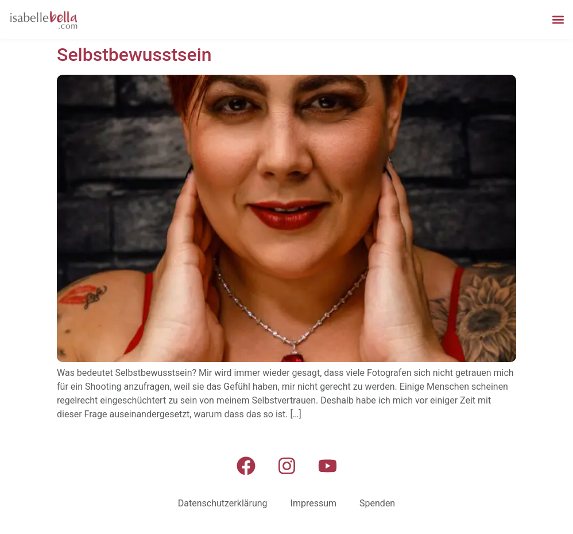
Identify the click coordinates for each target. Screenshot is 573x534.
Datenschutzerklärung (223, 503)
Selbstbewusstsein (134, 55)
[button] (557, 19)
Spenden (377, 503)
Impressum (314, 503)
